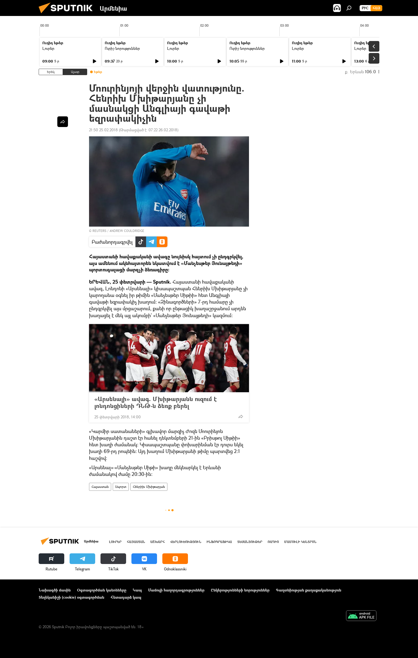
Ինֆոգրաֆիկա (219, 542)
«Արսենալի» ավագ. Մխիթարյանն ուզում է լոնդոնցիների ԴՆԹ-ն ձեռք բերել (155, 402)
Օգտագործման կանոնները (101, 589)
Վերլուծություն (185, 542)
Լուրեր (48, 48)
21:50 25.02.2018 (103, 129)
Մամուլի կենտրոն (300, 542)
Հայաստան (100, 486)
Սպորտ (120, 486)
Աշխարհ (157, 542)
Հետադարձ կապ (126, 597)
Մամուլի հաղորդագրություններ (176, 589)
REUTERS (99, 230)
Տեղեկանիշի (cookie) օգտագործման (71, 597)
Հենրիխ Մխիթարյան (149, 486)
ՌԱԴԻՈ (273, 542)
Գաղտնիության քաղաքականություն (308, 589)
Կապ (137, 589)
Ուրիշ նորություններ (122, 48)
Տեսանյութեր (249, 542)
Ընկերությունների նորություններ (240, 589)
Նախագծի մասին (55, 589)
